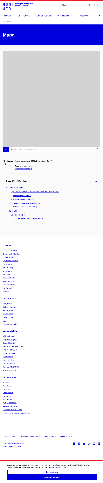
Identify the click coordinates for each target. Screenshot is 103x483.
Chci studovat (9, 298)
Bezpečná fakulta (9, 278)
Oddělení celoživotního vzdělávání (28, 219)
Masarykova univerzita (16, 443)
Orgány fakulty (8, 257)
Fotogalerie (7, 396)
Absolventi (84, 16)
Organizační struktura (10, 261)
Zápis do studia (8, 317)
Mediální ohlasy (8, 393)
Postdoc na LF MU (9, 363)
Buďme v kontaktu (9, 307)
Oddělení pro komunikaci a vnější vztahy (17, 413)
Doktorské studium (9, 343)
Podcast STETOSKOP (11, 403)
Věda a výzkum (10, 331)
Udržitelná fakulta (9, 285)
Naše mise (6, 274)
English (97, 5)
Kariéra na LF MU (9, 281)
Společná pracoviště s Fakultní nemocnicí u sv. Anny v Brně (35, 192)
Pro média (6, 389)
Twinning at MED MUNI (11, 367)
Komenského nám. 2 (23, 169)
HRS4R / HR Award (10, 350)
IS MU (5, 436)
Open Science (8, 357)
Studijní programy (9, 310)
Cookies (19, 446)
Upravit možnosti (62, 471)
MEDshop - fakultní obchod (12, 410)
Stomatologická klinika (22, 196)
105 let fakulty (8, 264)
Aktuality (6, 382)
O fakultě (7, 245)
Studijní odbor (18, 215)
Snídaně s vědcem (9, 360)
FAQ (4, 321)
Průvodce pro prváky (10, 324)
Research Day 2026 (10, 370)
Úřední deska (7, 271)
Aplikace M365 (66, 436)
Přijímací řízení (8, 314)
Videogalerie (7, 399)
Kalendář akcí (8, 386)
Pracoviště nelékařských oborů (23, 199)
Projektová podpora (9, 340)
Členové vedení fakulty (11, 254)
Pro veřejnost (9, 377)
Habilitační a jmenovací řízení (13, 346)
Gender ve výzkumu (10, 353)
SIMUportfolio (50, 436)
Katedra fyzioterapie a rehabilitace (26, 203)
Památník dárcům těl (10, 406)
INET (14, 436)
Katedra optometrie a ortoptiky (25, 206)
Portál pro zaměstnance (30, 436)
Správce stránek (8, 446)
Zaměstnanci (7, 288)
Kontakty (6, 291)
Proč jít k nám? (8, 303)
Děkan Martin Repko (10, 250)
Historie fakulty (8, 268)
